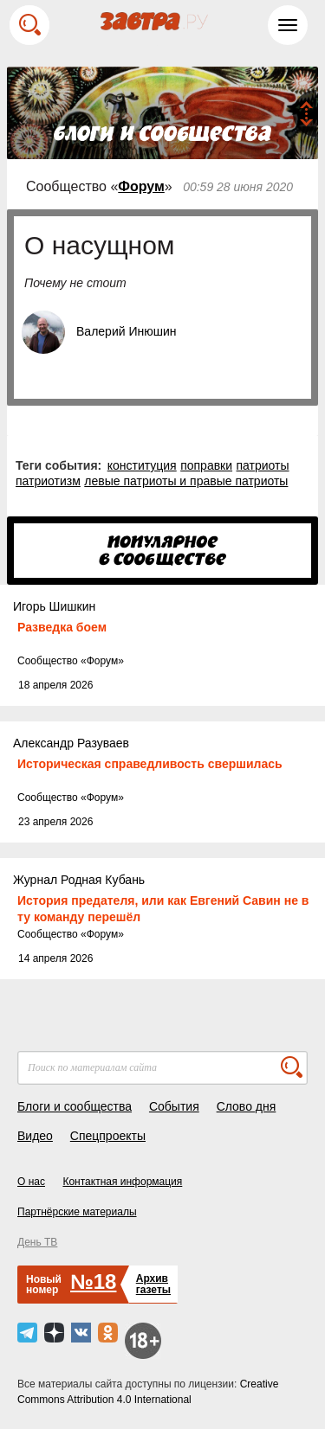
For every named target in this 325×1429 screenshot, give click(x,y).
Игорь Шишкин (54, 606)
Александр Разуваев (71, 743)
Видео (35, 1136)
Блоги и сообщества (74, 1106)
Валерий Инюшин (126, 331)
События (174, 1106)
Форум (141, 186)
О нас (31, 1182)
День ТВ (37, 1242)
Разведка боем (62, 627)
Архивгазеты (153, 1284)
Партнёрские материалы (77, 1212)
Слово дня (246, 1106)
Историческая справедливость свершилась (150, 764)
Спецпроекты (108, 1136)
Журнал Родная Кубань (79, 880)
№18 (93, 1281)
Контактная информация (122, 1182)
